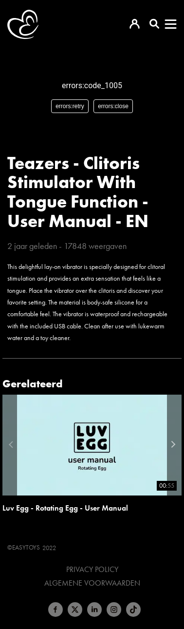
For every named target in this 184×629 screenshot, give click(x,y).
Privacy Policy (92, 569)
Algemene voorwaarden (92, 583)
